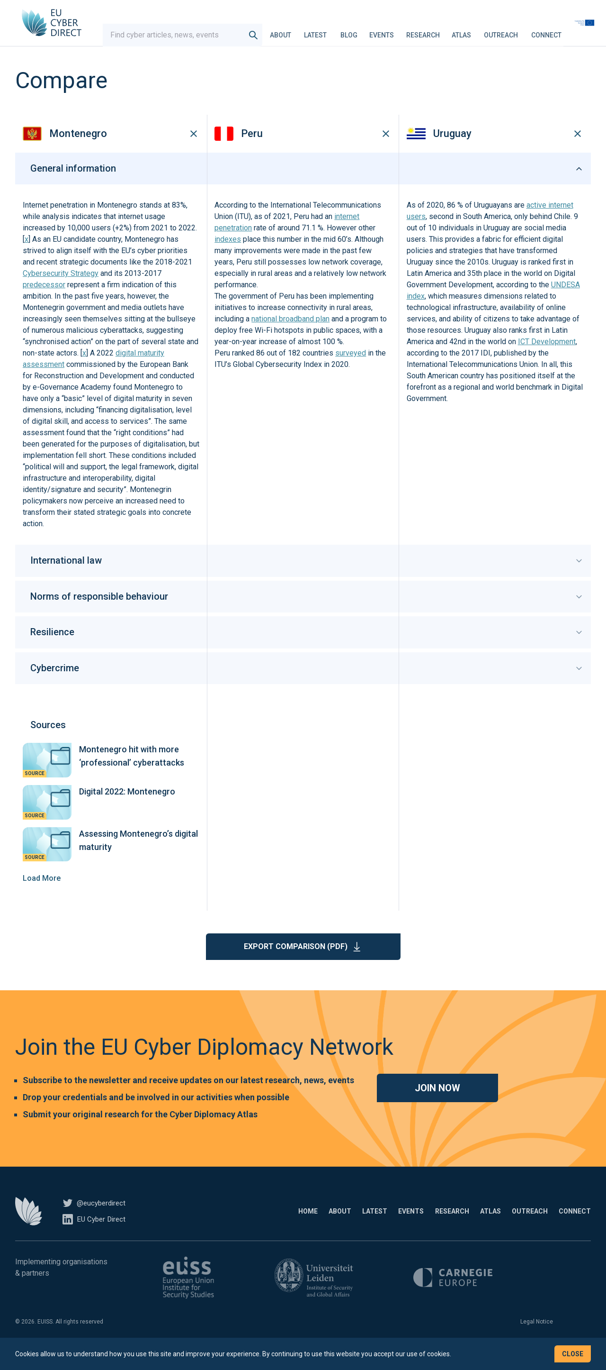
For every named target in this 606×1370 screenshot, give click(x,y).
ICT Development (547, 356)
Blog (368, 30)
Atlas (481, 30)
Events (401, 30)
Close (572, 1354)
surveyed (350, 367)
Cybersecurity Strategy (60, 287)
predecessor (44, 299)
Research (443, 30)
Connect (566, 30)
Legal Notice (536, 1336)
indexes (227, 253)
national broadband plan (290, 333)
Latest (335, 30)
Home (225, 1225)
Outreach (521, 30)
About (300, 30)
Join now (437, 1102)
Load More (42, 892)
